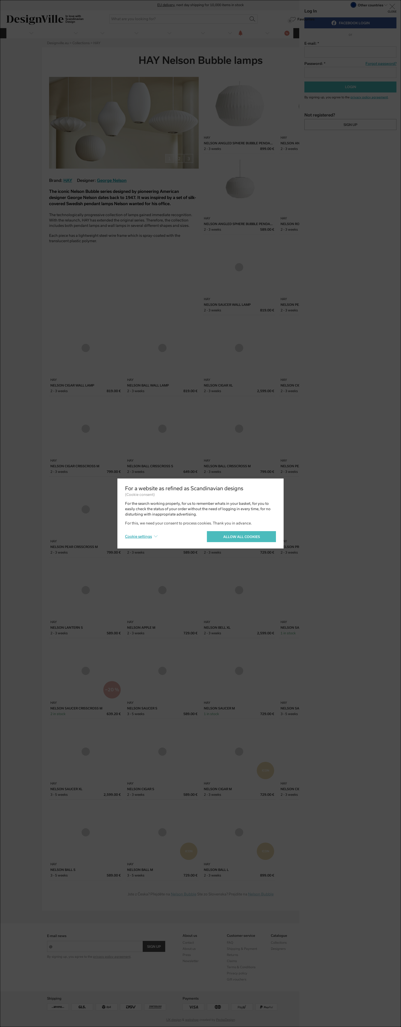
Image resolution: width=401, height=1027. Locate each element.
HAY (67, 180)
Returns (232, 955)
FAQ (230, 942)
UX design (173, 1020)
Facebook (333, 61)
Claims (232, 961)
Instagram (322, 942)
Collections (279, 942)
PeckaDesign (225, 1020)
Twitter (342, 61)
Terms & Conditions (241, 967)
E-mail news (56, 936)
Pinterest (351, 61)
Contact (188, 942)
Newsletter (191, 961)
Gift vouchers (236, 979)
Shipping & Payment (242, 949)
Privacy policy (237, 973)
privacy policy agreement (111, 957)
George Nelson (112, 180)
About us (189, 949)
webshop (192, 1020)
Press (187, 955)
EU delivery (165, 5)
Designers (278, 949)
